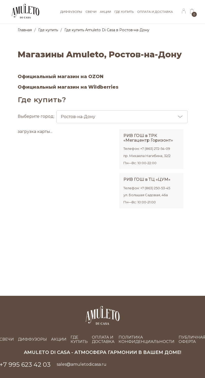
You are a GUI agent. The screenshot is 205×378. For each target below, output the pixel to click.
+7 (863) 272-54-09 (155, 148)
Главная (25, 30)
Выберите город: (103, 116)
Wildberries (103, 87)
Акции (58, 339)
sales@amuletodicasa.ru (81, 364)
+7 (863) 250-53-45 (155, 188)
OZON (95, 76)
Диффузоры (32, 339)
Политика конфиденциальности (146, 339)
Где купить (48, 30)
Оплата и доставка (103, 339)
